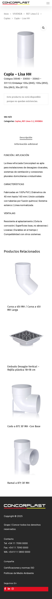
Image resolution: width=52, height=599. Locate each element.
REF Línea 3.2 (32, 14)
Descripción (26, 137)
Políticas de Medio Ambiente (19, 573)
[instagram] (13, 588)
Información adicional (26, 144)
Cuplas (7, 18)
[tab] (26, 137)
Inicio (6, 14)
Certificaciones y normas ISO (19, 567)
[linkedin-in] (9, 588)
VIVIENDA (17, 14)
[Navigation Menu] (48, 3)
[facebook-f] (5, 588)
